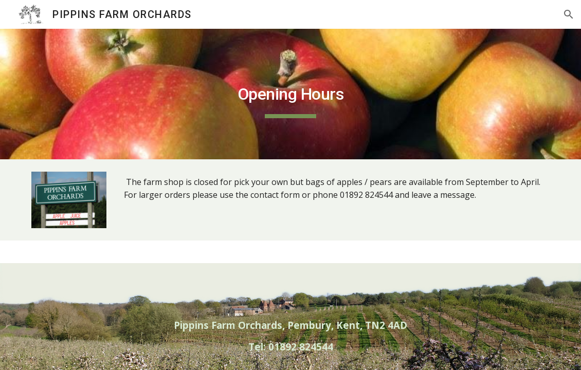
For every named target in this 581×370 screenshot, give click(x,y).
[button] (568, 14)
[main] (290, 94)
